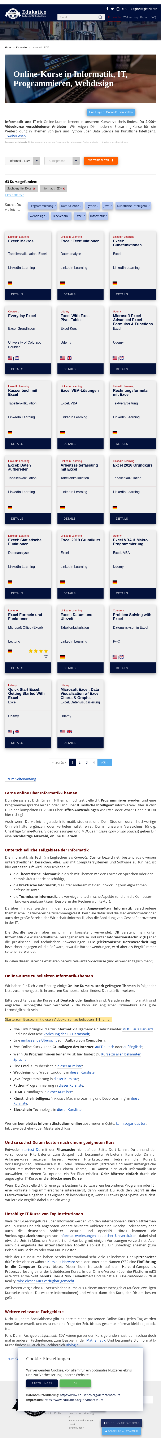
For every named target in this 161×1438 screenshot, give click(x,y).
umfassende (31, 1025)
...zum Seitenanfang (20, 764)
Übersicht (49, 1025)
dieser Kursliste (69, 1051)
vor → (105, 748)
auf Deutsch (104, 1032)
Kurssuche (114, 13)
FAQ (153, 13)
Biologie (72, 1330)
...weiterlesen (15, 121)
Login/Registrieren (144, 4)
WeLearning (130, 13)
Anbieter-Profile (53, 1408)
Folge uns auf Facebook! (121, 1419)
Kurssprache (64, 146)
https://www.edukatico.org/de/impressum (73, 1395)
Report (144, 13)
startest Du (31, 1135)
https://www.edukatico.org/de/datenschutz (89, 1391)
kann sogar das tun (131, 1109)
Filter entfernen (14, 180)
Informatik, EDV (24, 146)
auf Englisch (132, 1032)
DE (121, 4)
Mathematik (95, 1325)
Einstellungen (42, 1379)
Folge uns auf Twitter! (121, 1427)
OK (75, 1379)
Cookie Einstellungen (76, 1421)
